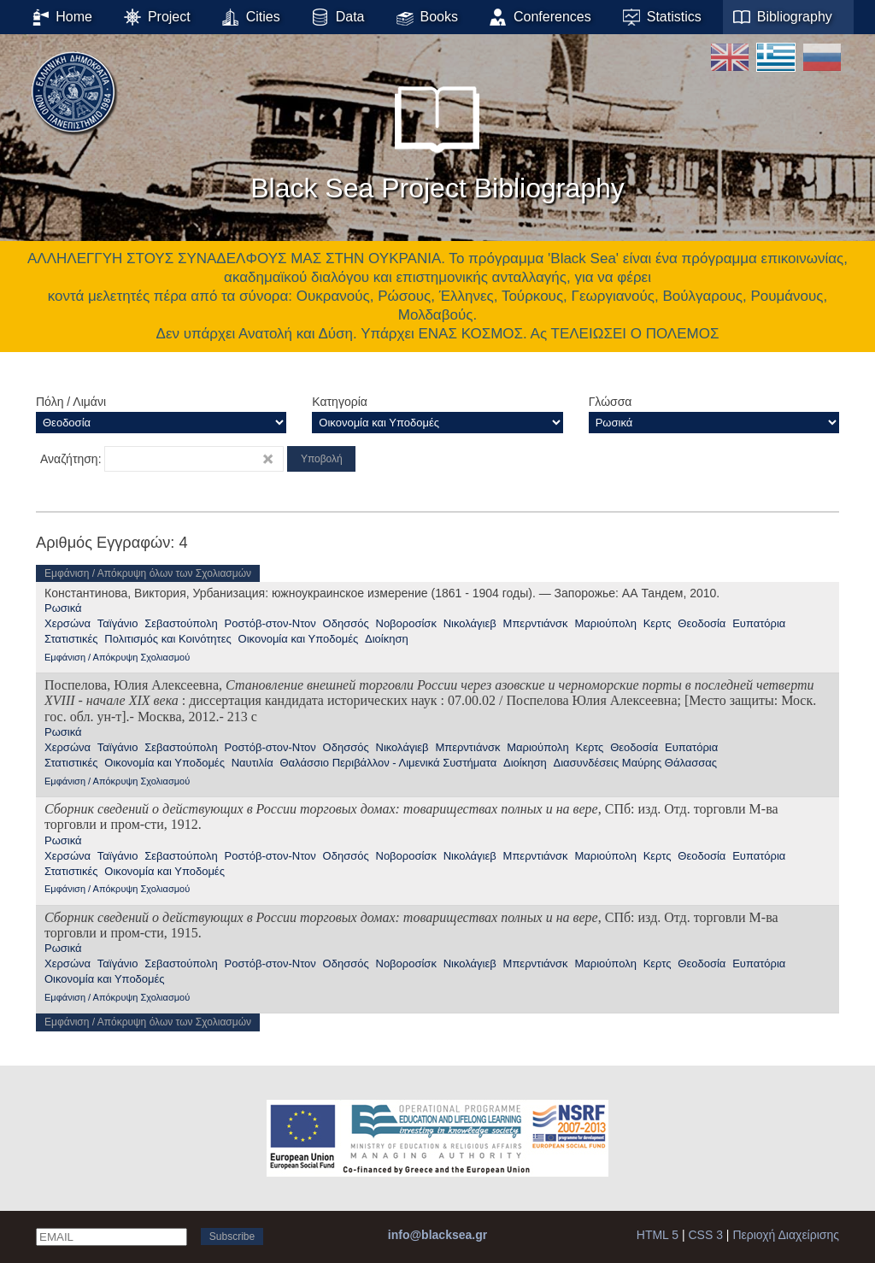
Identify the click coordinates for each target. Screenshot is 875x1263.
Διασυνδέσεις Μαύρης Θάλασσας (635, 762)
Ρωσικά (63, 608)
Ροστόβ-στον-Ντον (270, 623)
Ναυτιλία (252, 762)
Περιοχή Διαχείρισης (785, 1235)
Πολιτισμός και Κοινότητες (168, 638)
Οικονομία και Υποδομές (298, 638)
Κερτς (657, 623)
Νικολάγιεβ (469, 623)
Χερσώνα (67, 623)
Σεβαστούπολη (181, 623)
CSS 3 (706, 1235)
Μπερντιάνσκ (535, 623)
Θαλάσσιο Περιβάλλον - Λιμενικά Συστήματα (387, 762)
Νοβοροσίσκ (406, 623)
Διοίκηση (386, 638)
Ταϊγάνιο (117, 623)
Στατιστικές (71, 638)
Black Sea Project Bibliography (437, 135)
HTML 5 (657, 1235)
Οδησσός (346, 623)
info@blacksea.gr (437, 1235)
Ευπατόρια (758, 623)
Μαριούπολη (605, 623)
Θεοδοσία (701, 623)
